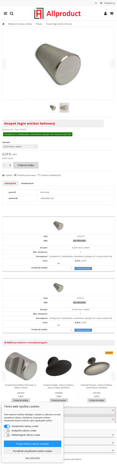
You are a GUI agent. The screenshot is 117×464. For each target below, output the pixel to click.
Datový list (10, 183)
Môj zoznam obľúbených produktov (96, 3)
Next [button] (113, 376)
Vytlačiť (9, 175)
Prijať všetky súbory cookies (32, 444)
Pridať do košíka (83, 268)
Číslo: (17, 129)
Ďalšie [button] (113, 63)
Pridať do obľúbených (51, 175)
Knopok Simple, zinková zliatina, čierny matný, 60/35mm (59, 386)
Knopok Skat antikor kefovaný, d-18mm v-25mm (20, 386)
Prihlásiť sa (109, 3)
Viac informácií (32, 457)
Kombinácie (27, 183)
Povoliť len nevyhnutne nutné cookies (32, 451)
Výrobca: (6, 129)
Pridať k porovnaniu (26, 175)
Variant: (6, 142)
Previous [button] (4, 376)
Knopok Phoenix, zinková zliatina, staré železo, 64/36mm (97, 386)
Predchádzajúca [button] (4, 63)
